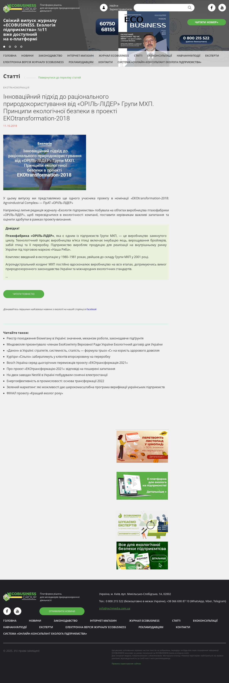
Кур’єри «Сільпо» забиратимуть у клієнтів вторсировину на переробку (58, 356)
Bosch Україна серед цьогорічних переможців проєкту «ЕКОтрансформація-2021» (67, 363)
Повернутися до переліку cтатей (59, 77)
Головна (9, 55)
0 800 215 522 (114, 601)
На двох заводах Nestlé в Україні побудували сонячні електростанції (57, 375)
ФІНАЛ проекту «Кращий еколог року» (35, 393)
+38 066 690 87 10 (178, 601)
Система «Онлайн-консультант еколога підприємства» (159, 62)
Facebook (91, 309)
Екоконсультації (159, 55)
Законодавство (50, 55)
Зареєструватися (120, 9)
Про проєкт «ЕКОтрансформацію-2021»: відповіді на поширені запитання (61, 369)
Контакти (105, 62)
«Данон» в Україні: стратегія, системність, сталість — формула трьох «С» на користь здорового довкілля (83, 350)
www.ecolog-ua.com (179, 653)
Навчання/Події (188, 55)
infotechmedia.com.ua (114, 608)
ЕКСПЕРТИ (212, 55)
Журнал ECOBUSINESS (114, 55)
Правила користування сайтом (126, 663)
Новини (27, 55)
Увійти (113, 5)
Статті (138, 55)
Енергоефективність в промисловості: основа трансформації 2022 (55, 381)
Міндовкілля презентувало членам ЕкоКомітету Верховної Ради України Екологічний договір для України (85, 344)
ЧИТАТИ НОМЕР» (206, 22)
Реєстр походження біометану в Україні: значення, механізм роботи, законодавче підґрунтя (75, 338)
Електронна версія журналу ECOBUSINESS (33, 62)
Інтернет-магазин (80, 55)
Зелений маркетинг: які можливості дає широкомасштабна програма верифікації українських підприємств (86, 387)
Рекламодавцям (81, 62)
